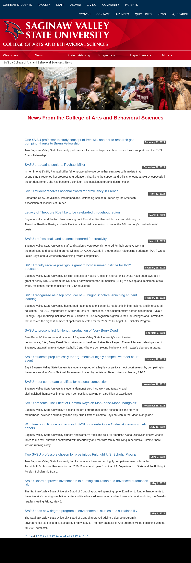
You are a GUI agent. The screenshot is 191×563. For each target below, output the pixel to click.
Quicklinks (143, 14)
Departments (140, 55)
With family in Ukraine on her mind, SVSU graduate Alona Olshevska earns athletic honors (86, 426)
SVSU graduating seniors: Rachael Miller (55, 165)
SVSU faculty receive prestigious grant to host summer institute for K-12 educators (78, 267)
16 (76, 535)
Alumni (75, 4)
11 (57, 535)
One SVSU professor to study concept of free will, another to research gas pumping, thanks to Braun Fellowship (80, 141)
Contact (103, 14)
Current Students (17, 4)
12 (61, 535)
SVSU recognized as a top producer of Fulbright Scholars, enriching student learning (81, 297)
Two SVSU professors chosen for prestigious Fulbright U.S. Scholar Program (81, 454)
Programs (106, 55)
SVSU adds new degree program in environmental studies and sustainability (81, 511)
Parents (131, 4)
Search (180, 14)
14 (68, 535)
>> (86, 535)
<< (26, 535)
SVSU (7, 62)
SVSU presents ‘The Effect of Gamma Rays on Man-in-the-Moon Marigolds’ (81, 403)
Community (110, 4)
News (162, 14)
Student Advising (78, 55)
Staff (60, 4)
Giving (91, 4)
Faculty (44, 4)
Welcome (10, 55)
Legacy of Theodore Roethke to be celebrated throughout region (72, 212)
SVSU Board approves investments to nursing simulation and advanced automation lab (86, 483)
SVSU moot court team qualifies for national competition (66, 382)
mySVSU (84, 14)
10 (53, 535)
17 (80, 535)
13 (64, 535)
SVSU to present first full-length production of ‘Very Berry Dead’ (72, 330)
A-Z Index (122, 14)
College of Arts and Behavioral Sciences (39, 62)
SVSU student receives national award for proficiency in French (71, 191)
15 (72, 535)
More (167, 55)
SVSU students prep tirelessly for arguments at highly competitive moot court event (81, 359)
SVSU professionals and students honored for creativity (66, 239)
